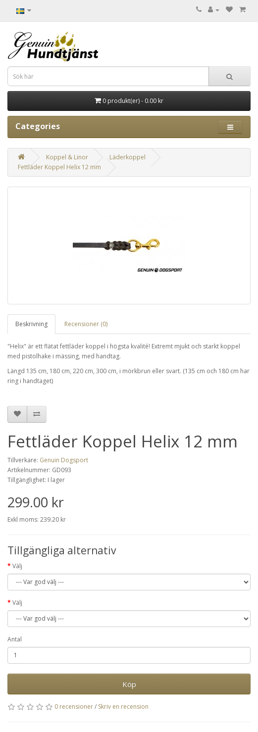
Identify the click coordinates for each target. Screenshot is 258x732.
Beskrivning (31, 324)
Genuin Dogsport (64, 460)
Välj (17, 566)
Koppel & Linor (67, 157)
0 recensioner (73, 706)
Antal (14, 639)
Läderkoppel (127, 157)
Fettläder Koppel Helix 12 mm (59, 167)
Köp (129, 684)
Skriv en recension (123, 706)
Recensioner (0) (85, 324)
